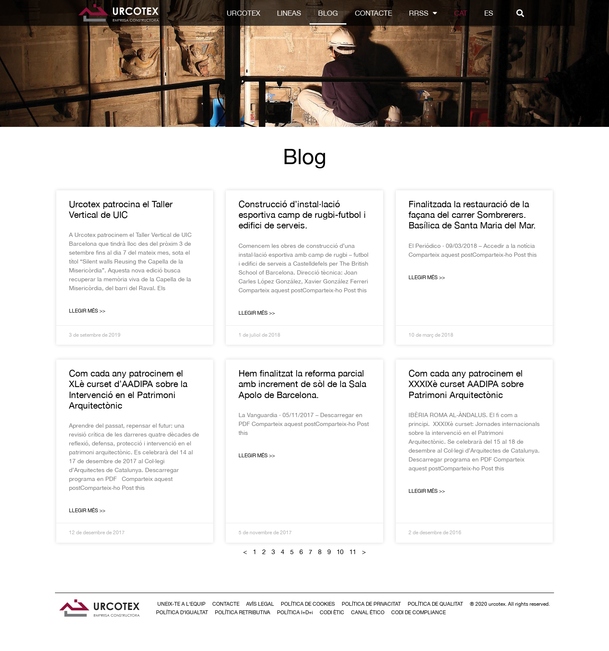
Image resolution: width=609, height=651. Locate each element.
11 (352, 551)
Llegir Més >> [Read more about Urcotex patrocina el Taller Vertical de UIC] (87, 311)
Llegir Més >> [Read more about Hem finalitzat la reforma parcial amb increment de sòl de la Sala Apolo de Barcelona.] (257, 456)
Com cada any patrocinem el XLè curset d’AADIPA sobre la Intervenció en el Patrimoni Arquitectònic (128, 389)
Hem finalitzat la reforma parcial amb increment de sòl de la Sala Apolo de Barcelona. (302, 383)
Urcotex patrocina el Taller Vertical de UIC (121, 209)
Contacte (390, 13)
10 (340, 551)
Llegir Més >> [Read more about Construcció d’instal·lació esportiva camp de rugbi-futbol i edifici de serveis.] (257, 313)
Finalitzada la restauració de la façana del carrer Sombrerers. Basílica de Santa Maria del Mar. (472, 214)
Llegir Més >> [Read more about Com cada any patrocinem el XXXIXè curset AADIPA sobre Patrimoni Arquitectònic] (427, 491)
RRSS (440, 13)
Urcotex (260, 13)
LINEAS (306, 13)
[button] (537, 13)
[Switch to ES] (505, 13)
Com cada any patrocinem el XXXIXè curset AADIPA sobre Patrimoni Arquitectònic (466, 383)
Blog (345, 13)
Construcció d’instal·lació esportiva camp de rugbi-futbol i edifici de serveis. (302, 214)
